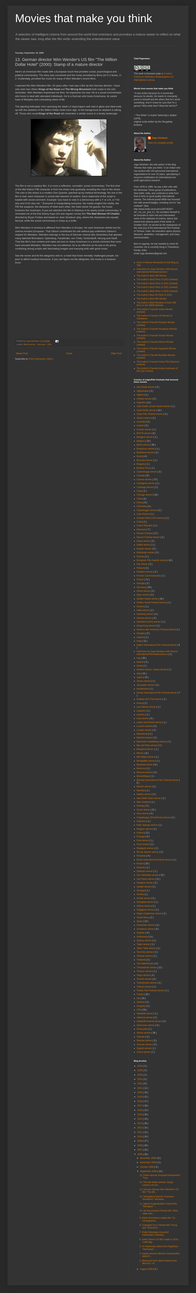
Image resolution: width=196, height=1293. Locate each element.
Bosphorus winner (146, 448)
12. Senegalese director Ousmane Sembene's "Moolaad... (156, 1198)
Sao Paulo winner (146, 879)
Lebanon (141, 711)
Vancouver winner (146, 1025)
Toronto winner (144, 979)
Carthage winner (145, 487)
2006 (140, 1154)
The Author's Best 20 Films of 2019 (154, 295)
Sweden (141, 932)
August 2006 (146, 1269)
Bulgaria (141, 464)
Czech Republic (145, 525)
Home (69, 353)
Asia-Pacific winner (146, 410)
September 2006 (148, 1171)
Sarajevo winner (145, 882)
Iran (139, 658)
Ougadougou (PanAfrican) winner (154, 817)
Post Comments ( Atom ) (41, 359)
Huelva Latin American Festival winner (156, 629)
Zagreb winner (144, 1048)
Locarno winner (145, 726)
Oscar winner (144, 809)
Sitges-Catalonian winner (149, 913)
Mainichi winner (145, 737)
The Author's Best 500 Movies (152, 298)
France (140, 579)
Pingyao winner (145, 829)
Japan (140, 677)
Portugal (141, 836)
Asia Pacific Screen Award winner (154, 406)
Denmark (141, 529)
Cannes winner (144, 479)
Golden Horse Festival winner (152, 602)
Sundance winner (146, 929)
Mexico (140, 753)
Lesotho (141, 714)
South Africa (143, 917)
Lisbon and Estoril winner (149, 722)
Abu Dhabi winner (146, 387)
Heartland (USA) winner (149, 621)
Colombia (142, 506)
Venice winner (144, 1032)
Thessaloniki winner (147, 967)
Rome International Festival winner (154, 859)
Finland (141, 568)
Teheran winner (145, 956)
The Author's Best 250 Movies (152, 275)
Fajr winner (143, 564)
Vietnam (141, 1036)
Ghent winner (144, 591)
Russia (140, 863)
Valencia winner (145, 1017)
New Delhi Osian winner (149, 798)
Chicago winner (145, 494)
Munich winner (144, 786)
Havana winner (144, 618)
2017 (140, 1105)
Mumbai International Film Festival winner (158, 780)
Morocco (141, 768)
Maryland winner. (145, 749)
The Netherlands (145, 963)
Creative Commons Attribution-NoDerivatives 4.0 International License (153, 76)
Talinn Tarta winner (146, 948)
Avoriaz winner (144, 429)
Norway (141, 805)
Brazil (140, 456)
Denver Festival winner (148, 537)
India (139, 641)
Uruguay (141, 1006)
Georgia (141, 583)
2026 (140, 1066)
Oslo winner (143, 813)
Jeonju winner (144, 681)
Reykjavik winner (145, 848)
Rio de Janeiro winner (148, 852)
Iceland (141, 637)
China (140, 502)
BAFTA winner (144, 433)
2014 (140, 1119)
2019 (140, 1096)
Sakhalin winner (145, 871)
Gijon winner (143, 594)
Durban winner (144, 548)
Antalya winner (144, 398)
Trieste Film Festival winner (151, 990)
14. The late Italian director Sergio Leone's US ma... (156, 1183)
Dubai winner (143, 541)
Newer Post (22, 353)
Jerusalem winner (146, 685)
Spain (140, 921)
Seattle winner (144, 886)
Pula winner (143, 840)
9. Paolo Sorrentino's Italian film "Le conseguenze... (157, 1219)
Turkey (140, 994)
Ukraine (141, 1002)
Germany (41, 344)
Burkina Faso (144, 468)
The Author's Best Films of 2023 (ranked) (157, 279)
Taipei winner (143, 944)
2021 (140, 1088)
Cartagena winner (146, 483)
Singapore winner (146, 909)
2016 (140, 1110)
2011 (140, 1132)
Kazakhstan (143, 688)
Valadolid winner (145, 1013)
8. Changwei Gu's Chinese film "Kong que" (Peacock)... (158, 1226)
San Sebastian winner (148, 875)
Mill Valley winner (146, 757)
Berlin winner (30, 344)
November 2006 (148, 1162)
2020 (140, 1092)
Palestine (142, 821)
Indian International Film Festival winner (157, 645)
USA (49, 344)
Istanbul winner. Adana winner (152, 669)
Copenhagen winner (147, 510)
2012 (140, 1127)
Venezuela (142, 1029)
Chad (140, 491)
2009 (140, 1141)
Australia (141, 421)
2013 (140, 1123)
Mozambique (143, 776)
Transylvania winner (147, 982)
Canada (141, 475)
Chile (139, 498)
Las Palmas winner (146, 707)
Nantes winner (144, 794)
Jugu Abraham (160, 138)
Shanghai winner (145, 902)
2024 (140, 1075)
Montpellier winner (146, 761)
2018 (140, 1101)
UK (138, 998)
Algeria (140, 394)
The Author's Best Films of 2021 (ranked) (157, 287)
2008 (140, 1145)
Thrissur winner (145, 971)
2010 (140, 1136)
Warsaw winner (145, 1040)
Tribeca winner (144, 986)
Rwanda (141, 867)
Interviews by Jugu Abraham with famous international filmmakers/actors (157, 270)
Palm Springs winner (147, 825)
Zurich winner (144, 1052)
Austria (140, 425)
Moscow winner (145, 772)
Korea (140, 703)
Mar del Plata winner (147, 745)
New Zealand (144, 802)
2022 (140, 1083)
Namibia (141, 790)
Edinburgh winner (146, 552)
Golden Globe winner (147, 598)
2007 (140, 1149)
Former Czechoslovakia (149, 575)
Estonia (141, 556)
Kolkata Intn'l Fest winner (149, 699)
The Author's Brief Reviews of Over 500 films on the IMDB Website (156, 304)
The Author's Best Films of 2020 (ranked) (157, 291)
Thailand (141, 959)
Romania (141, 855)
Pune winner (143, 844)
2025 (140, 1070)
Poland (140, 832)
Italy (139, 673)
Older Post (116, 353)
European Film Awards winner (152, 560)
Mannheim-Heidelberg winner (152, 741)
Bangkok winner (145, 437)
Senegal (141, 890)
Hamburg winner (145, 614)
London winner (144, 730)
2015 (140, 1114)
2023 (140, 1079)
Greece (141, 606)
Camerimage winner (147, 471)
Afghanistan (143, 391)
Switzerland (143, 936)
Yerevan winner (145, 1044)
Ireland (140, 662)
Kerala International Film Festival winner (157, 692)
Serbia (140, 894)
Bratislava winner (146, 452)
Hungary (141, 633)
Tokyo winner (143, 975)
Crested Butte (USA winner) (151, 518)
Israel (140, 665)
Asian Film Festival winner (150, 414)
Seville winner (144, 898)
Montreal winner (145, 764)
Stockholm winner (146, 925)
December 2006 (148, 1158)
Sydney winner (144, 940)
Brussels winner (145, 460)
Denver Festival (145, 533)
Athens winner (144, 418)
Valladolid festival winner (149, 1021)
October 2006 (147, 1167)
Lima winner (143, 718)
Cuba (140, 521)
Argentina (142, 402)
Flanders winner (145, 571)
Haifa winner (143, 610)
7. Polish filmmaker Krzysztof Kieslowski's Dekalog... (153, 1233)
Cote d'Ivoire (143, 514)
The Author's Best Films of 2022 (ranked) (157, 283)
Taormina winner (145, 952)
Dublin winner (144, 544)
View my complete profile (160, 143)
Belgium (141, 441)
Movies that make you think (83, 18)
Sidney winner (144, 906)
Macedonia (142, 734)
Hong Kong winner (146, 625)
